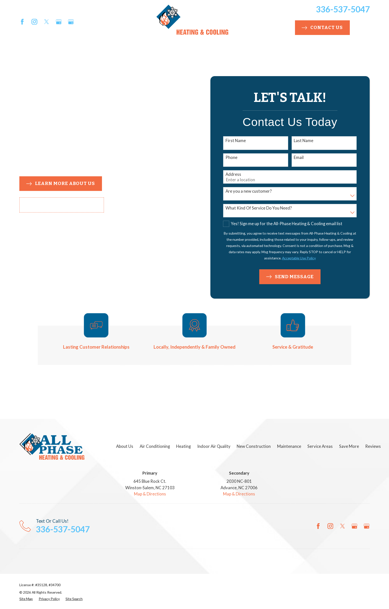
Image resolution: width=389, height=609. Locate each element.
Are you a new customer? (249, 191)
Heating (183, 446)
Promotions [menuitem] (349, 50)
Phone (231, 157)
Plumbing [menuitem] (215, 50)
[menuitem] (26, 599)
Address (233, 174)
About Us (124, 446)
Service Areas (320, 446)
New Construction (254, 446)
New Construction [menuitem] (173, 50)
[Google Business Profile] (59, 22)
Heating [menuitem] (97, 50)
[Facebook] (22, 22)
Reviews (373, 446)
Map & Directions (150, 493)
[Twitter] (46, 22)
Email (299, 157)
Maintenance (289, 446)
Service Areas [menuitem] (277, 50)
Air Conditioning (155, 446)
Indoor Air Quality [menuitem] (124, 50)
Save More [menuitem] (312, 50)
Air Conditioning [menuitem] (60, 50)
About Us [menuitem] (26, 50)
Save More (349, 446)
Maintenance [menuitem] (247, 50)
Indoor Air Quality (213, 446)
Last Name (303, 140)
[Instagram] (34, 22)
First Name (236, 140)
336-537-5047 (343, 9)
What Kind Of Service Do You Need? (259, 208)
